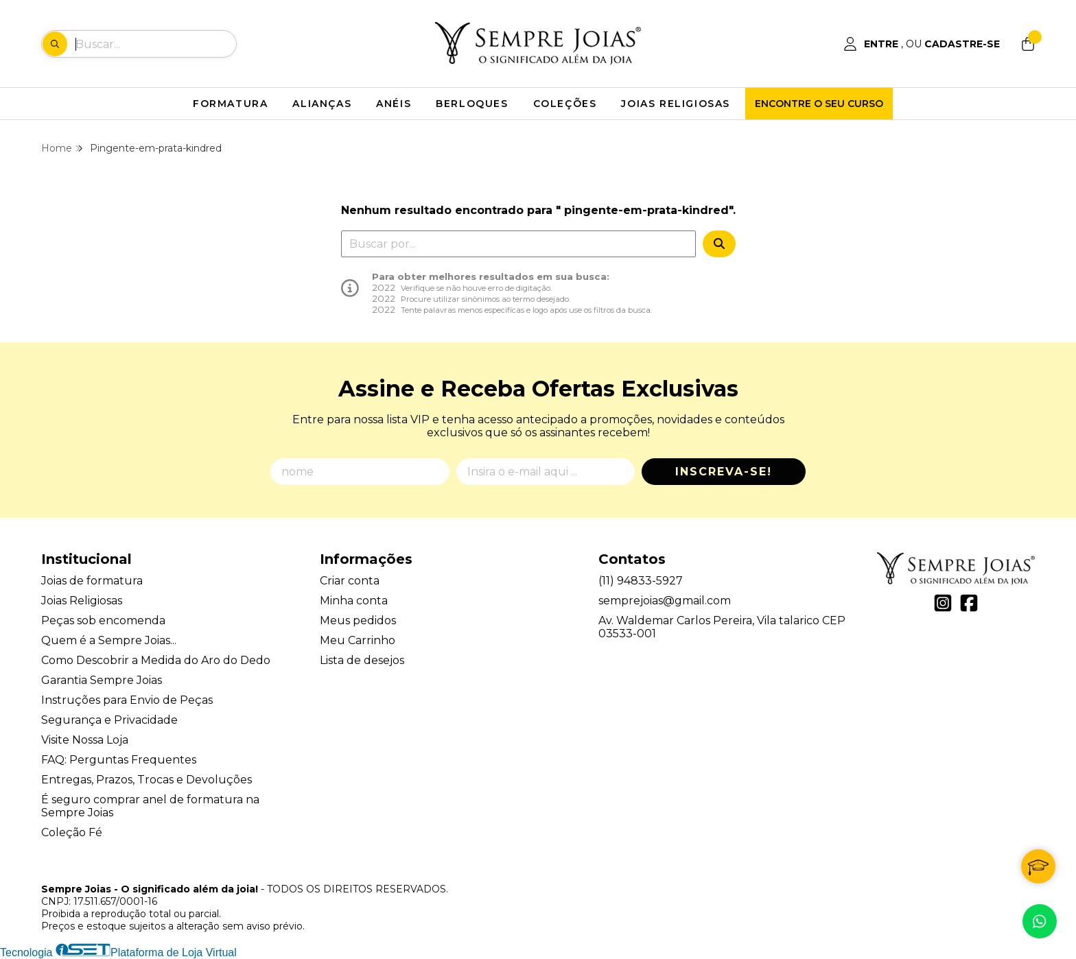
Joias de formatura (92, 580)
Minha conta (354, 600)
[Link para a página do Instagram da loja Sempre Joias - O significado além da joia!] (942, 603)
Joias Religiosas (81, 600)
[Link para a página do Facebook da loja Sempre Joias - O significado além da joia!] (969, 603)
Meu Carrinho (357, 640)
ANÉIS (393, 103)
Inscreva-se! (723, 471)
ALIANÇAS (321, 103)
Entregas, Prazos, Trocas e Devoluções (146, 779)
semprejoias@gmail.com (664, 600)
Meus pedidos (358, 620)
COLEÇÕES (565, 103)
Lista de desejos (362, 660)
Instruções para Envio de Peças (127, 700)
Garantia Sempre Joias (101, 680)
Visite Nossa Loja (84, 739)
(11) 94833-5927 (640, 580)
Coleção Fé (71, 832)
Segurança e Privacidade (109, 719)
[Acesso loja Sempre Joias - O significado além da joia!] (921, 44)
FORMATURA (230, 103)
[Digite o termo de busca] (155, 44)
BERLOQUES (472, 103)
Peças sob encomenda (103, 620)
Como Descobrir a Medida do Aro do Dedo (155, 660)
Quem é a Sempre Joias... (108, 640)
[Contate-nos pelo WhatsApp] (1039, 921)
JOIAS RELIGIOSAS (675, 103)
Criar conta (349, 580)
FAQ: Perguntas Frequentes (118, 759)
